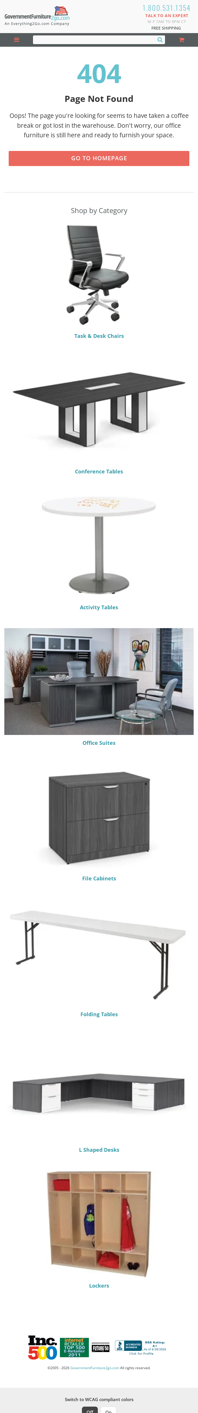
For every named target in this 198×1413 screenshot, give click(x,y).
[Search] (160, 39)
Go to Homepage (99, 158)
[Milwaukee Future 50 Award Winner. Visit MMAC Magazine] (100, 1347)
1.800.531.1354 (167, 7)
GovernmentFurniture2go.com (94, 1367)
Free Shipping (166, 28)
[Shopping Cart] (181, 40)
